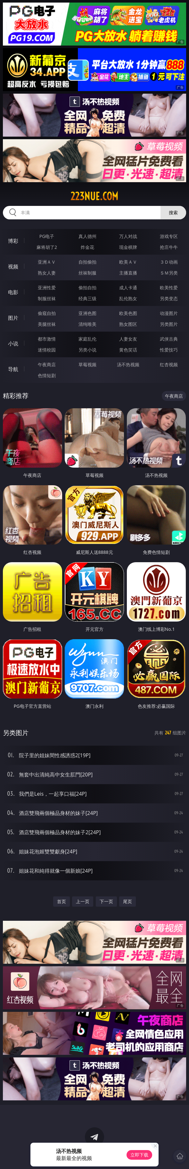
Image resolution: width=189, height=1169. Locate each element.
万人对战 (128, 236)
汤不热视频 (128, 364)
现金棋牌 (128, 247)
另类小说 (87, 350)
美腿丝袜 (47, 324)
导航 (13, 369)
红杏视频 (169, 364)
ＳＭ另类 (169, 273)
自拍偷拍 (87, 262)
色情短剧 (47, 375)
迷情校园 (47, 350)
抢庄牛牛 (169, 247)
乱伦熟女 (128, 298)
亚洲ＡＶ (47, 262)
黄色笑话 (128, 350)
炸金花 (87, 247)
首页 (61, 901)
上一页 (82, 901)
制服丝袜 (47, 298)
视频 (13, 266)
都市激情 (47, 339)
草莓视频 (87, 364)
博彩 (13, 240)
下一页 (106, 901)
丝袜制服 (87, 273)
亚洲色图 (87, 313)
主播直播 (128, 273)
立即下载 (139, 1155)
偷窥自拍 (47, 313)
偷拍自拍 (87, 287)
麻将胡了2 (47, 247)
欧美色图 (128, 313)
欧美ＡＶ (128, 262)
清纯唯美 (87, 324)
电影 (13, 292)
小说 (13, 343)
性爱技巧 (169, 350)
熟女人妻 (47, 273)
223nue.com (94, 196)
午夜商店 (47, 364)
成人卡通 (128, 287)
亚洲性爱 (47, 287)
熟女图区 (128, 324)
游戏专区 (169, 236)
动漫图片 (169, 313)
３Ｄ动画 (169, 262)
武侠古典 (169, 339)
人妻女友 (128, 339)
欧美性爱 (169, 287)
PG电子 (46, 236)
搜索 (173, 212)
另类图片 (169, 324)
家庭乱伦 (87, 339)
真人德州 (87, 236)
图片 (13, 317)
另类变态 (169, 298)
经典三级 (87, 298)
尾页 (127, 901)
